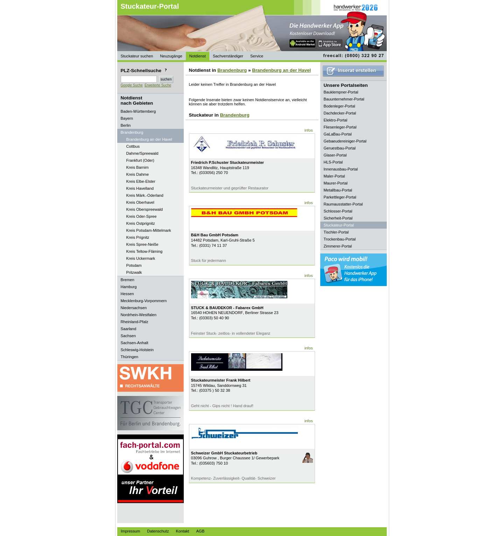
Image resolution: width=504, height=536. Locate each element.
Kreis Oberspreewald (144, 209)
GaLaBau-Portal (338, 134)
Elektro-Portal (336, 120)
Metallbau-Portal (338, 190)
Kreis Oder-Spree (141, 216)
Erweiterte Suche (158, 85)
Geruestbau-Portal (340, 148)
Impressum (130, 531)
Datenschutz (158, 531)
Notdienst (197, 56)
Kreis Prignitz (137, 237)
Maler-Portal (334, 176)
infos (308, 130)
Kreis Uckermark (140, 258)
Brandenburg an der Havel (149, 139)
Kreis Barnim (137, 167)
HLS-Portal (333, 162)
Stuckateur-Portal (150, 6)
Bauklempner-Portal (341, 92)
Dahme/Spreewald (142, 153)
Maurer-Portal (336, 183)
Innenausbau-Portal (341, 169)
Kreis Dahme (137, 174)
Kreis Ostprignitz (140, 223)
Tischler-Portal (336, 232)
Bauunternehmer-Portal (344, 99)
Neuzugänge (171, 56)
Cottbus (133, 146)
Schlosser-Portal (338, 211)
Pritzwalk (134, 272)
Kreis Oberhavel (140, 202)
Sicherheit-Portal (338, 218)
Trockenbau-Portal (340, 239)
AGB (200, 531)
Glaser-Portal (335, 155)
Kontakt (182, 531)
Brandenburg (232, 70)
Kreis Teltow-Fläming (144, 251)
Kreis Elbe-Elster (140, 181)
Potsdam (134, 265)
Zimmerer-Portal (338, 246)
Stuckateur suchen (137, 56)
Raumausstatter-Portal (343, 204)
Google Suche (132, 85)
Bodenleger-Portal (339, 106)
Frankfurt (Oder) (140, 160)
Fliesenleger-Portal (340, 127)
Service (256, 56)
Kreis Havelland (140, 188)
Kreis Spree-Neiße (142, 244)
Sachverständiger (228, 56)
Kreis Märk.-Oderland (144, 195)
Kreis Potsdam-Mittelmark (148, 230)
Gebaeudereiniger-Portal (345, 141)
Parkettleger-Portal (340, 197)
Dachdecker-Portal (340, 113)
